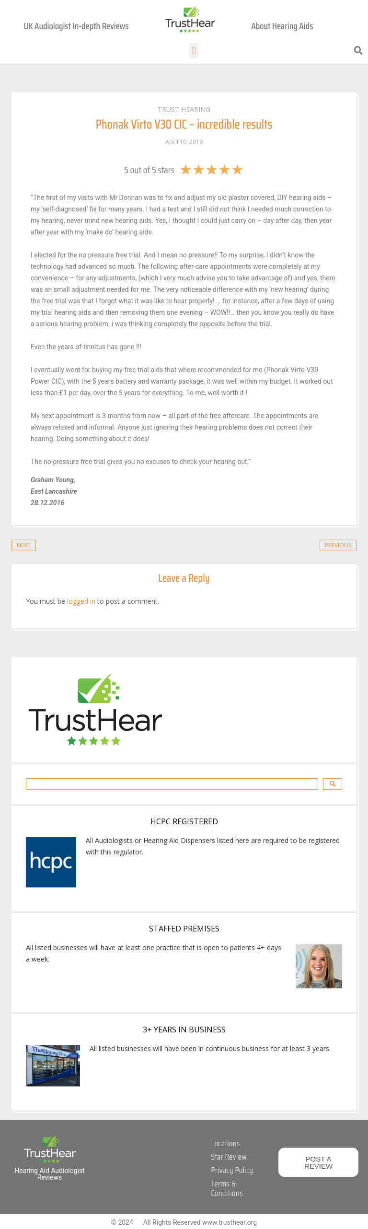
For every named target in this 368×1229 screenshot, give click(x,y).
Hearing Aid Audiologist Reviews (49, 1174)
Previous (338, 545)
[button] (193, 51)
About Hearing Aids (282, 26)
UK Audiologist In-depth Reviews (76, 26)
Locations (225, 1143)
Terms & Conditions (227, 1188)
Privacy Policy (232, 1170)
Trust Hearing (184, 109)
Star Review (229, 1157)
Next (24, 545)
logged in (81, 601)
